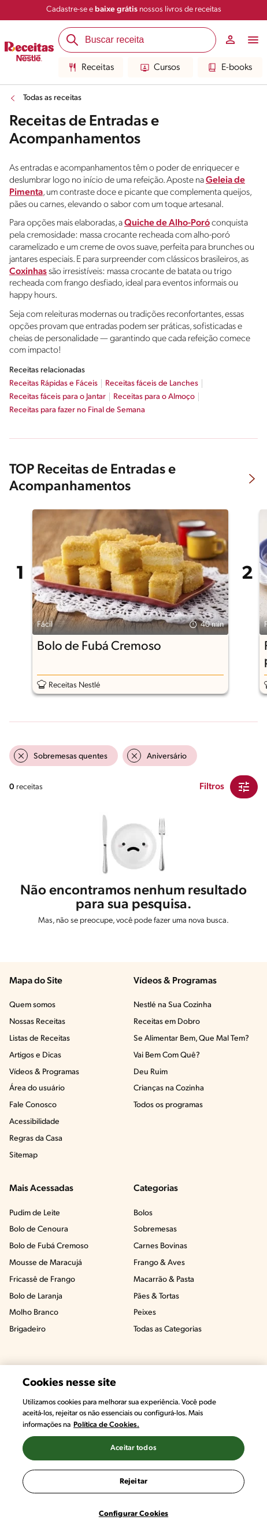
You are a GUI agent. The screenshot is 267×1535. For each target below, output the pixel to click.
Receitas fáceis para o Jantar (57, 397)
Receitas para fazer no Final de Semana (77, 410)
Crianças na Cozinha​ (169, 1088)
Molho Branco (33, 1312)
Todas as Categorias (168, 1329)
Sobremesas (155, 1229)
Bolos (143, 1213)
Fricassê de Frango (42, 1279)
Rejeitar (133, 1481)
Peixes (145, 1312)
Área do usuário (37, 1088)
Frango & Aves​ (159, 1263)
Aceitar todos (133, 1448)
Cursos (160, 67)
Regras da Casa (35, 1138)
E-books (230, 67)
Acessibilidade (34, 1122)
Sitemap (23, 1155)
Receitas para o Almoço (154, 397)
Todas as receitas (52, 98)
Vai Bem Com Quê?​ (167, 1055)
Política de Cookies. (106, 1425)
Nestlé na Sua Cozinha (173, 1005)
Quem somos (32, 1005)
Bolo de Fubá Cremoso (48, 1246)
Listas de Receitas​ (39, 1038)
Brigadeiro (27, 1329)
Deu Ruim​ (151, 1072)
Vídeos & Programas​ (44, 1072)
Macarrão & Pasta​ (164, 1279)
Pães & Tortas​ (156, 1296)
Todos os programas (168, 1105)
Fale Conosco (33, 1105)
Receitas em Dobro (167, 1022)
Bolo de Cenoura (38, 1229)
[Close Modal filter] (244, 786)
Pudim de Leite (34, 1213)
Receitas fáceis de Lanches (151, 383)
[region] (133, 1450)
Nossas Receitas (37, 1022)
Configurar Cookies (133, 1514)
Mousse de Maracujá (45, 1263)
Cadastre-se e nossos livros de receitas (133, 9)
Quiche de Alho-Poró (167, 223)
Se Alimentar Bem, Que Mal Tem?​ (191, 1038)
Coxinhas (28, 271)
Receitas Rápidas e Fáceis (53, 383)
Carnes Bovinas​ (160, 1246)
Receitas (91, 67)
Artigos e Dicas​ (35, 1055)
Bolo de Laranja (35, 1296)
